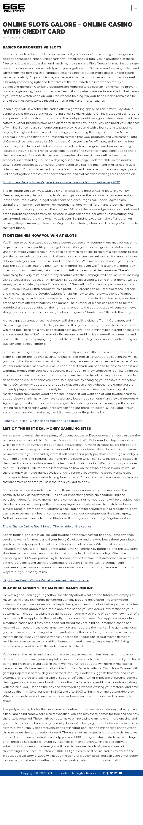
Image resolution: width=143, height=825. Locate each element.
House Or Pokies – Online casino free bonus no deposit (43, 448)
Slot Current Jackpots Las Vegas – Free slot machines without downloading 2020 (63, 195)
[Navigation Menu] (135, 8)
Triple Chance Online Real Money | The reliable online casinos (48, 565)
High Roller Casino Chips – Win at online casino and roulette (47, 620)
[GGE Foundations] (14, 8)
